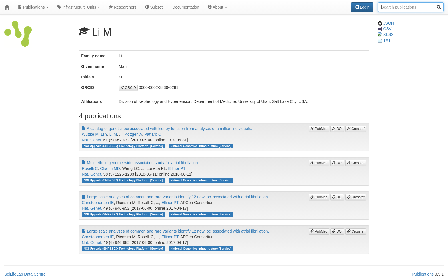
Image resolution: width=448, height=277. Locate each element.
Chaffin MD (110, 168)
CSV (385, 29)
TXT (384, 40)
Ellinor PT (177, 168)
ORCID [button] (128, 88)
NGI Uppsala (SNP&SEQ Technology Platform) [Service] (124, 146)
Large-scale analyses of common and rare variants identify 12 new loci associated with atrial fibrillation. (175, 197)
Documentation (185, 7)
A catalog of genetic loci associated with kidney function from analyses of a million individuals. (167, 128)
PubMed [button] (318, 129)
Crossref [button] (356, 129)
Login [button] (362, 7)
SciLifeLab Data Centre (25, 274)
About (217, 7)
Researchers (122, 7)
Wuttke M (90, 134)
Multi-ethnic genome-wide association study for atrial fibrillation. (140, 162)
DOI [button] (337, 129)
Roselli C (90, 168)
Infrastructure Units (78, 7)
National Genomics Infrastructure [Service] (200, 146)
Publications (33, 7)
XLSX (386, 34)
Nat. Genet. (92, 140)
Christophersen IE (98, 202)
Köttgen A (133, 134)
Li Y (104, 134)
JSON (386, 23)
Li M (113, 134)
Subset (154, 7)
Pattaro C (152, 134)
